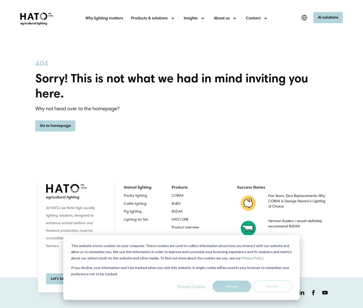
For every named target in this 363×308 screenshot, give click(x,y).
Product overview (185, 227)
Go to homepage (55, 126)
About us (222, 18)
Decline (273, 286)
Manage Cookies (191, 286)
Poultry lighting (135, 196)
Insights (191, 18)
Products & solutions (149, 18)
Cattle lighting (135, 204)
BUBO (176, 204)
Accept (232, 286)
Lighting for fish (136, 220)
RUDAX (177, 212)
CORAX (178, 196)
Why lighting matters (104, 18)
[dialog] (181, 267)
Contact (253, 18)
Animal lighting (138, 188)
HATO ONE (180, 220)
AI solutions (328, 18)
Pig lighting (133, 212)
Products (180, 188)
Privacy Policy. (253, 258)
